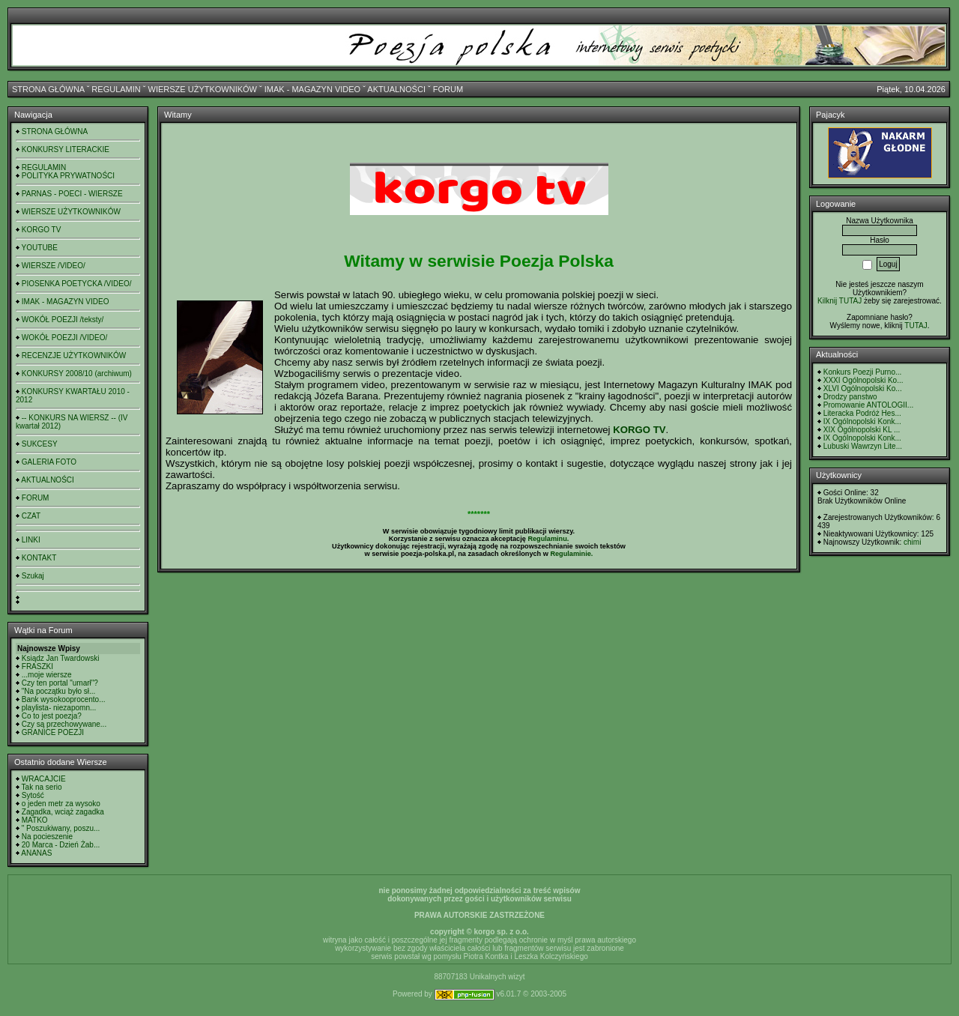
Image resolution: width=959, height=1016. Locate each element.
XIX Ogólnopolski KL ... (861, 430)
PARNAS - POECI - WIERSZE (72, 194)
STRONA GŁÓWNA (48, 89)
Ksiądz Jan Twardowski (61, 658)
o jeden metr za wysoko (61, 803)
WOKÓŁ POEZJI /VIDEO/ (64, 337)
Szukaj (33, 576)
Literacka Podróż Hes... (862, 413)
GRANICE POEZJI (53, 732)
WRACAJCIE (44, 779)
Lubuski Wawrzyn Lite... (862, 446)
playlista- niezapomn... (59, 708)
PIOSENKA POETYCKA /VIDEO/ (77, 283)
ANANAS (36, 853)
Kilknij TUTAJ (839, 301)
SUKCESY (40, 444)
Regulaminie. (571, 553)
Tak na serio (42, 787)
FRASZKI (37, 666)
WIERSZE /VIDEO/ (53, 265)
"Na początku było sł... (59, 691)
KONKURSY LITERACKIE (65, 149)
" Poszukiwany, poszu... (61, 828)
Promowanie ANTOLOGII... (868, 405)
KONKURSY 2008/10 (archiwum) (77, 373)
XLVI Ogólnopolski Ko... (862, 388)
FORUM (448, 89)
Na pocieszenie (47, 836)
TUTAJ (915, 325)
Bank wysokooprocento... (64, 699)
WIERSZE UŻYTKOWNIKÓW (202, 89)
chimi (912, 542)
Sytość (33, 795)
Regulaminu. (548, 538)
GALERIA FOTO (49, 462)
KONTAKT (39, 558)
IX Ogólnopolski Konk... (862, 421)
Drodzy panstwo (850, 397)
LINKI (31, 540)
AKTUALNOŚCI (396, 89)
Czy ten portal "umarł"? (60, 683)
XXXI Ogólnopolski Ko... (863, 380)
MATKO (35, 820)
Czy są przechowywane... (64, 724)
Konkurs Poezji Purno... (862, 372)
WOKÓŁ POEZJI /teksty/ (62, 319)
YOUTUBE (40, 248)
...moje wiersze (47, 675)
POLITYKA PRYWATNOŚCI (68, 176)
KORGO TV (41, 230)
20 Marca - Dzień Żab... (61, 845)
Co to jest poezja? (52, 716)
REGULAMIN (115, 89)
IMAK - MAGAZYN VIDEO (312, 89)
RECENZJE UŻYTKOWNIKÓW (74, 355)
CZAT (31, 516)
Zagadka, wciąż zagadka (63, 812)
